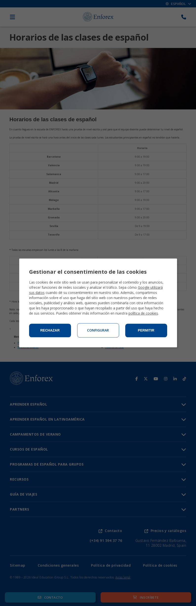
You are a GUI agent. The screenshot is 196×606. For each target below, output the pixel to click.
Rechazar (50, 331)
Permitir (146, 331)
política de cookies (143, 313)
